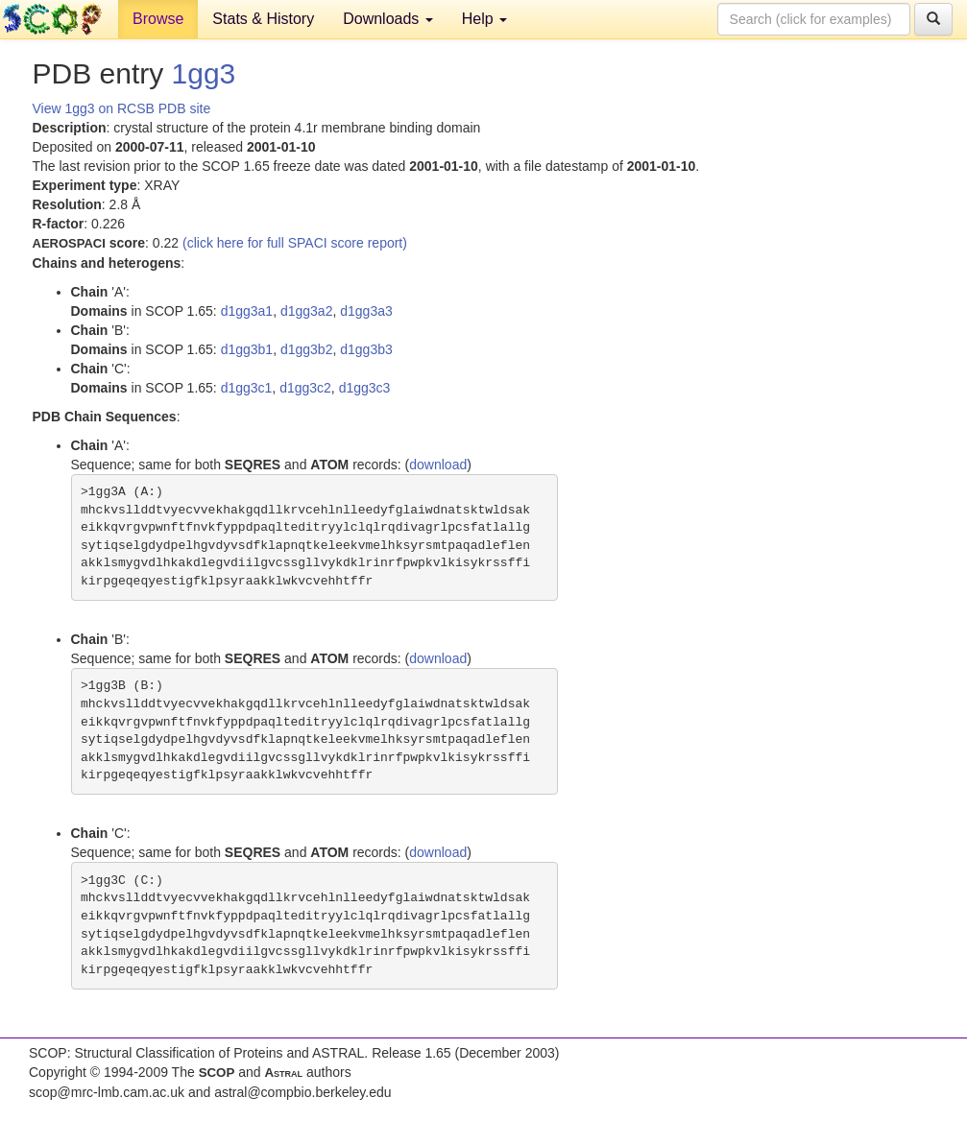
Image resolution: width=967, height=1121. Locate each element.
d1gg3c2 (305, 387)
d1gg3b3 (366, 349)
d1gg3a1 (247, 311)
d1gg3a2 (306, 311)
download (438, 464)
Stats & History (263, 19)
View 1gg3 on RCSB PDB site (122, 108)
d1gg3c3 (365, 387)
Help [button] (484, 19)
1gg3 (204, 73)
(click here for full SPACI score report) (294, 242)
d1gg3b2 (306, 349)
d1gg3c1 (247, 387)
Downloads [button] (388, 19)
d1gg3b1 (247, 349)
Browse (158, 19)
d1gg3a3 (366, 311)
